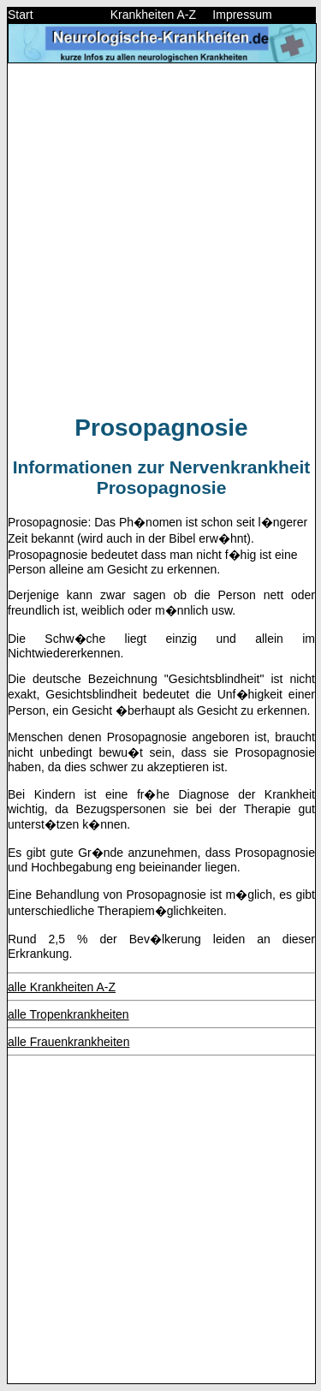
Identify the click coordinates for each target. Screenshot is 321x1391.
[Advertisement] (160, 237)
